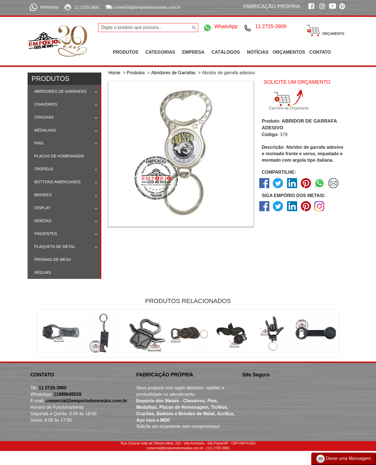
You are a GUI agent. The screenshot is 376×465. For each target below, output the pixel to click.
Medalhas (44, 130)
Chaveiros (45, 104)
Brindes (42, 195)
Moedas (42, 220)
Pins (38, 143)
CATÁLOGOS (225, 52)
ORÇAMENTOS (289, 52)
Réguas (42, 272)
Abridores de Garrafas (59, 91)
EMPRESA (193, 52)
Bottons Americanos (57, 182)
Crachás (43, 117)
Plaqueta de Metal (54, 246)
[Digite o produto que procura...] (148, 27)
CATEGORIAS (160, 52)
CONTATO (320, 52)
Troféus (43, 169)
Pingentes (45, 233)
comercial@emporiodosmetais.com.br (147, 7)
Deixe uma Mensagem (343, 459)
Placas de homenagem (58, 156)
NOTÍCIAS (257, 52)
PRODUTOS (125, 52)
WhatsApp (49, 7)
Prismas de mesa (52, 259)
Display (42, 208)
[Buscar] (193, 27)
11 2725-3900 (87, 7)
